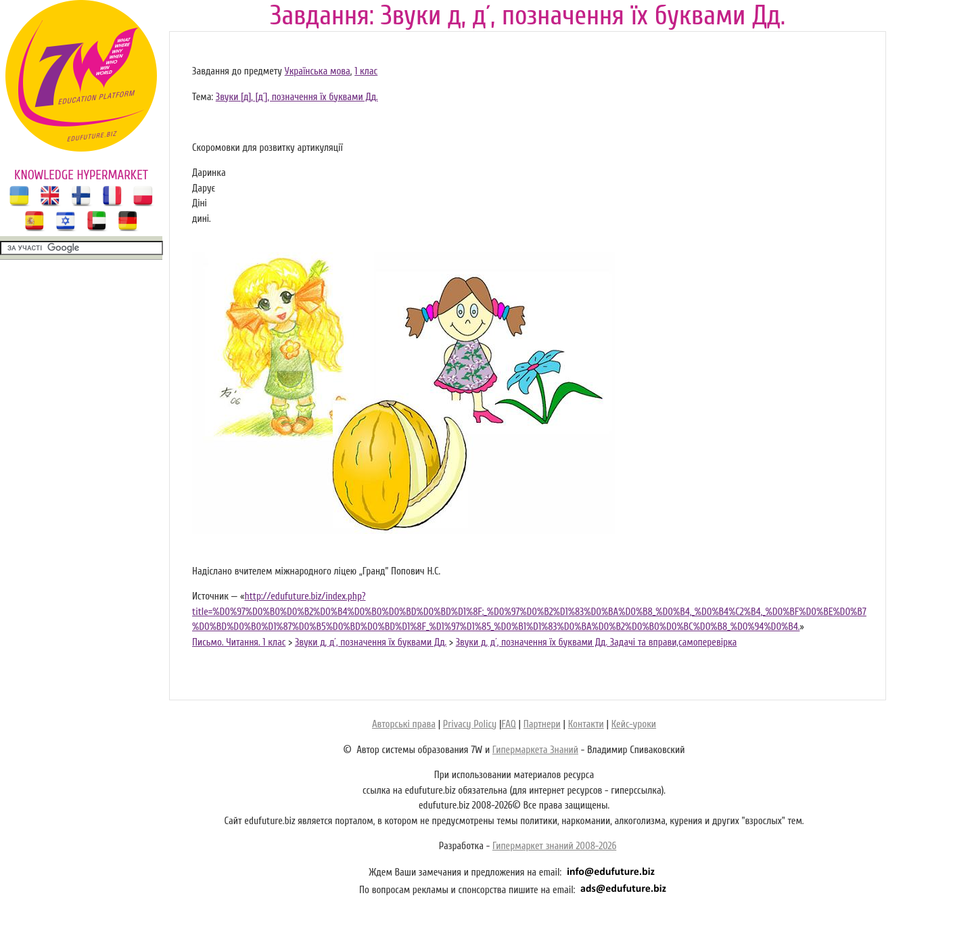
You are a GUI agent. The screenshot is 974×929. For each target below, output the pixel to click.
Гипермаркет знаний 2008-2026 (554, 846)
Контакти (586, 724)
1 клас (365, 71)
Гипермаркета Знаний (535, 750)
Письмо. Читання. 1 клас (238, 642)
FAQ (508, 724)
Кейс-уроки (633, 724)
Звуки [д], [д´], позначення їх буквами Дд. (297, 97)
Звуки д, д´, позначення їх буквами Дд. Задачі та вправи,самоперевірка (596, 642)
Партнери (542, 724)
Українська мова (317, 71)
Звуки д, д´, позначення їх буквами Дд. (370, 642)
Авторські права (404, 724)
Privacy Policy (469, 724)
